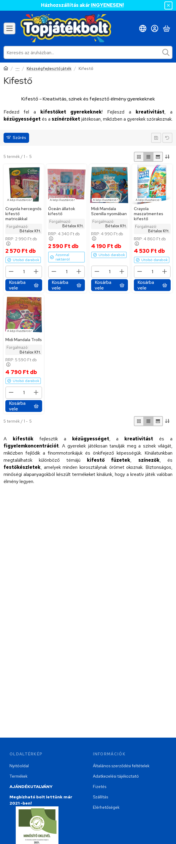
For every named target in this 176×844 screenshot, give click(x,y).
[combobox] (88, 52)
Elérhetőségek (106, 807)
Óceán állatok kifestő (61, 211)
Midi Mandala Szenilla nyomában (109, 211)
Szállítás (100, 797)
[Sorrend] (168, 157)
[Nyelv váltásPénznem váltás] (143, 28)
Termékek (18, 776)
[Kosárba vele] (23, 285)
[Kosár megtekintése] (166, 28)
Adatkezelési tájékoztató (116, 776)
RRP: (21, 241)
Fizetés (99, 786)
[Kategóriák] (9, 28)
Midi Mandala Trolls (23, 339)
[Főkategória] (6, 69)
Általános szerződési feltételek (121, 765)
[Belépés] (155, 28)
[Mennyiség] (23, 272)
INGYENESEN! (107, 5)
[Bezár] (168, 5)
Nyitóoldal (19, 765)
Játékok (17, 69)
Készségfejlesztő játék (49, 68)
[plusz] (36, 271)
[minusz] (11, 271)
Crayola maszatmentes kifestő (148, 213)
